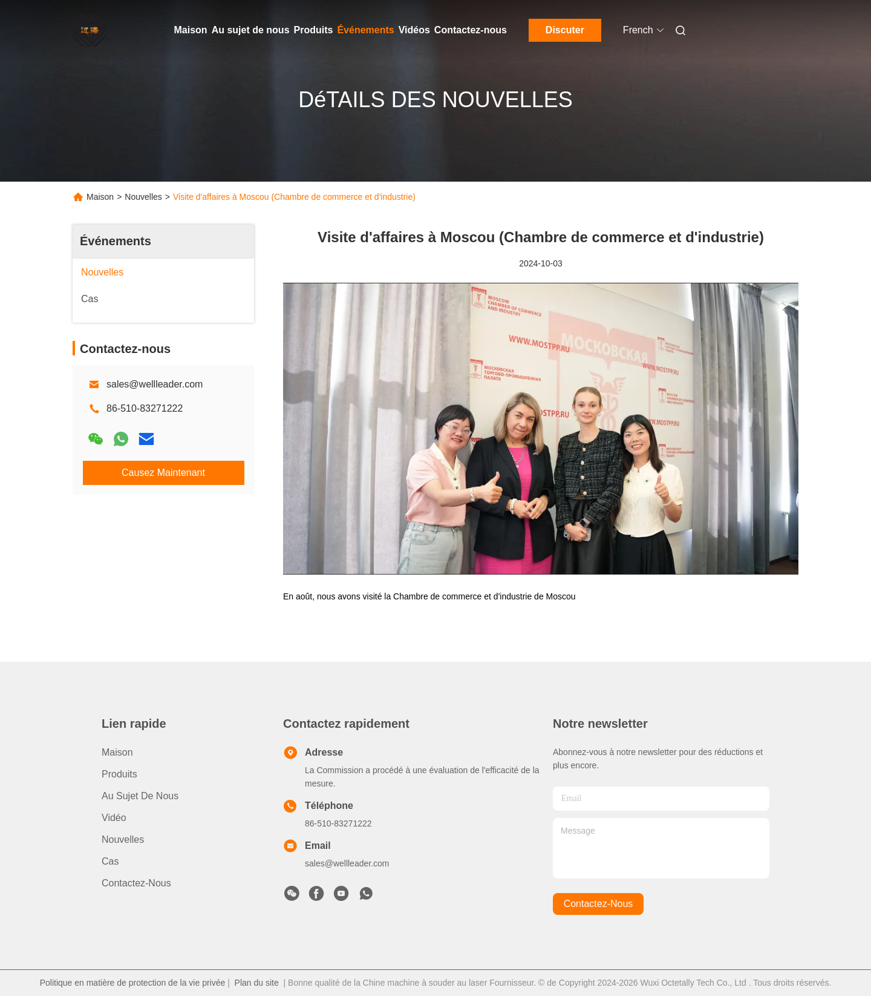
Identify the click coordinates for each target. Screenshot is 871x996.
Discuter (565, 30)
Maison (190, 30)
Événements (365, 30)
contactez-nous (598, 904)
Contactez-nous (470, 30)
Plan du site (257, 983)
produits (119, 774)
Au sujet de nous (251, 30)
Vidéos (414, 30)
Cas (110, 861)
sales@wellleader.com (154, 384)
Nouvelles (143, 197)
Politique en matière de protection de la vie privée (133, 983)
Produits (313, 30)
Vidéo (114, 818)
